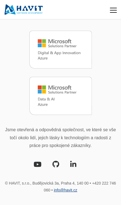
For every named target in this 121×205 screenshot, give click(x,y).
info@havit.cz (65, 190)
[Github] (55, 165)
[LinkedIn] (73, 165)
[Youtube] (37, 165)
